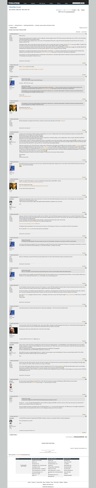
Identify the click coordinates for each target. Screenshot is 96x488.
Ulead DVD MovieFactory (46, 52)
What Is (59, 3)
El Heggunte (11, 66)
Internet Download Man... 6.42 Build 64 (38, 468)
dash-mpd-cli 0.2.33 (35, 463)
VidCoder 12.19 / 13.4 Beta (36, 460)
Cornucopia (11, 133)
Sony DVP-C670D (67, 468)
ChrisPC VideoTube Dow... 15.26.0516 (38, 470)
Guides (51, 3)
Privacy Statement (82, 448)
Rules (23, 9)
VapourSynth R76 (51, 476)
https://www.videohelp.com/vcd (25, 96)
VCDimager (62, 120)
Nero (54, 50)
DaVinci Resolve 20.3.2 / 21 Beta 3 (54, 470)
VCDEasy (45, 146)
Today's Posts (18, 9)
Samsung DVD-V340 (67, 465)
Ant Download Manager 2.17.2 (37, 472)
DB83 (10, 325)
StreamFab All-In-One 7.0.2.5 (53, 474)
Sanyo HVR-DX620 (67, 472)
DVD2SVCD (33, 382)
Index (10, 9)
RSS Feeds (56, 482)
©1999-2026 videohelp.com (48, 486)
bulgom (10, 398)
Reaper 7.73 (34, 475)
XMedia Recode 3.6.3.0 (52, 462)
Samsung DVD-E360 (67, 467)
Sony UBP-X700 (67, 460)
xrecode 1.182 (50, 460)
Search (26, 9)
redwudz (11, 381)
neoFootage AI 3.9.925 (36, 467)
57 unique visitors (23, 465)
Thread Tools (78, 31)
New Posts (13, 9)
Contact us (33, 482)
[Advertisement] (48, 19)
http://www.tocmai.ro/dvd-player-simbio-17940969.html (29, 223)
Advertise (48, 482)
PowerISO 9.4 (50, 465)
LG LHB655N (66, 463)
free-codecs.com (50, 484)
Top (86, 436)
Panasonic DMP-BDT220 (68, 470)
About (66, 3)
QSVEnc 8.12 (34, 462)
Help (78, 9)
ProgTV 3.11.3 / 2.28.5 (36, 473)
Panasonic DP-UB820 (68, 475)
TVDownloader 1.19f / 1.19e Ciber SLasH (39, 465)
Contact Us (72, 448)
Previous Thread (45, 443)
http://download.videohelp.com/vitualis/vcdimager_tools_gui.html (31, 69)
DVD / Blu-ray (42, 3)
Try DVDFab (18, 454)
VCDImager (23, 66)
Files (28, 9)
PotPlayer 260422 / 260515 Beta (53, 467)
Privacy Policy (39, 482)
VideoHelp (76, 448)
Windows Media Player (70, 294)
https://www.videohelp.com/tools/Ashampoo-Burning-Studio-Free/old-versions (33, 185)
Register (83, 9)
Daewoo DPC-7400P (67, 462)
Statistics (61, 482)
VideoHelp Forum (15, 7)
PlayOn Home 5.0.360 (52, 468)
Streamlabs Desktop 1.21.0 (52, 463)
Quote (84, 63)
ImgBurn (38, 275)
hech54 (10, 78)
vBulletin (49, 451)
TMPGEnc (69, 44)
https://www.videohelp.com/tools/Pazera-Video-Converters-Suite (31, 182)
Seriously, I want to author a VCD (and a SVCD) (45, 25)
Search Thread (84, 31)
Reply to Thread (13, 27)
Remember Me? (62, 11)
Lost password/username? (70, 11)
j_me (10, 35)
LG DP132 (66, 473)
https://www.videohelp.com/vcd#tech (26, 108)
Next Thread (51, 443)
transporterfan (12, 102)
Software (33, 3)
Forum (25, 3)
